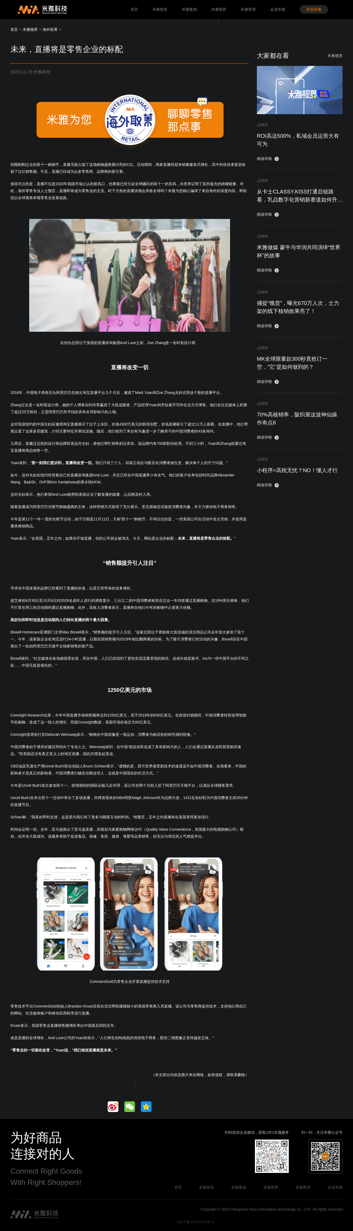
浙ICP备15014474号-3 (195, 1222)
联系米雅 (313, 9)
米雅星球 (248, 9)
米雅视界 (218, 9)
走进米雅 (277, 9)
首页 (134, 9)
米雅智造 (159, 9)
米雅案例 (189, 9)
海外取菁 (50, 29)
